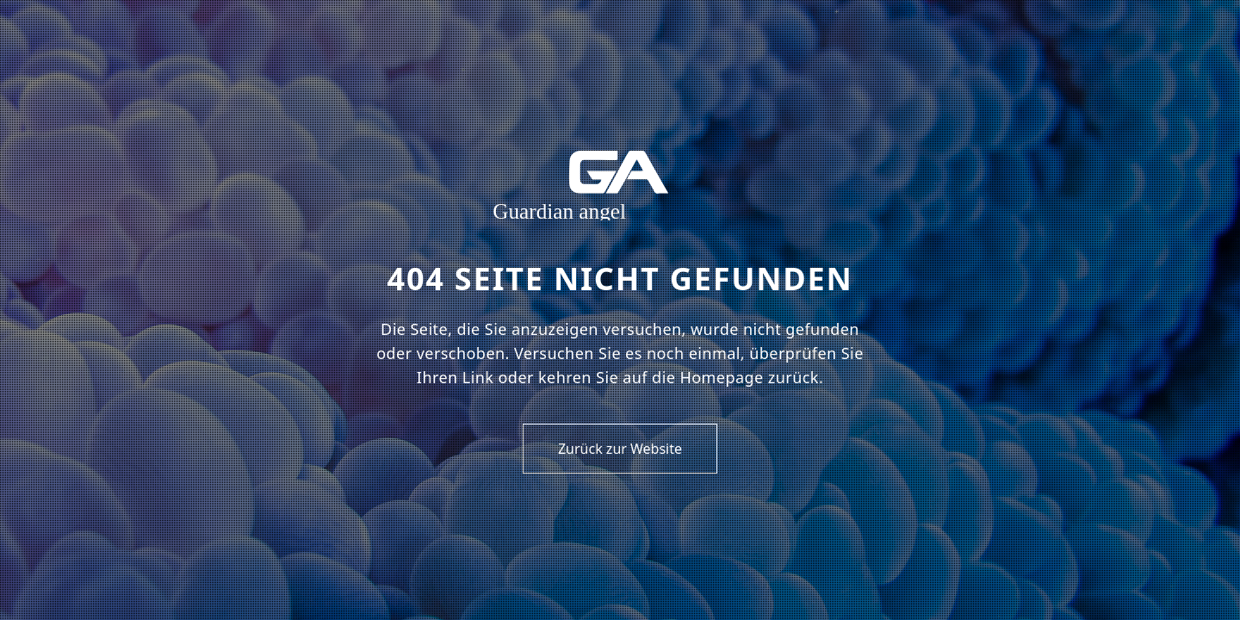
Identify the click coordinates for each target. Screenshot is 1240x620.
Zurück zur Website (620, 448)
